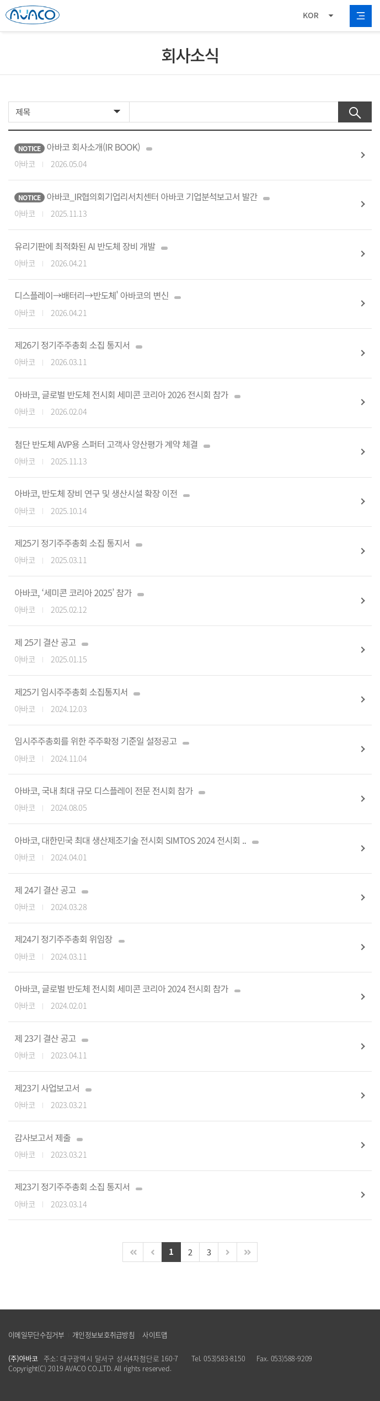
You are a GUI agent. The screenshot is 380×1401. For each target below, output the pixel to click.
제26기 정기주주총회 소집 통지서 (179, 353)
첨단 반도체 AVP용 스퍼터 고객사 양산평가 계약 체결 (179, 452)
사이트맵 (154, 1334)
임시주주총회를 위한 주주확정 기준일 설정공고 (179, 749)
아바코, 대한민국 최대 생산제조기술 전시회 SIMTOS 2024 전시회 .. (179, 848)
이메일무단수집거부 (36, 1334)
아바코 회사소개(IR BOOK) (179, 155)
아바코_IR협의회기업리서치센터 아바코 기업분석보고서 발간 (179, 205)
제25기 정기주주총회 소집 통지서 (179, 551)
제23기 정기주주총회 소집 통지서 (179, 1195)
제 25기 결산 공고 (179, 650)
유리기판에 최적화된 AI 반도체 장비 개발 (179, 254)
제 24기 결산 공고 (179, 898)
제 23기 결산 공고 (179, 1046)
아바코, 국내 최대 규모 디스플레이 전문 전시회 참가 (179, 799)
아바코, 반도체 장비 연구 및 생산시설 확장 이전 (179, 501)
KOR (311, 14)
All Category (361, 16)
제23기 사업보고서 (179, 1096)
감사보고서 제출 (179, 1146)
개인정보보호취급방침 (103, 1334)
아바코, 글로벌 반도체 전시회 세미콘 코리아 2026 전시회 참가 (179, 403)
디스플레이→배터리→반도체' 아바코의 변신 (179, 303)
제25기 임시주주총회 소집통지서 (179, 700)
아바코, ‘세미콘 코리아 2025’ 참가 (179, 601)
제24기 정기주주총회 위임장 (179, 947)
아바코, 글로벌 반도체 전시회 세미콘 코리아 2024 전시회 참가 (179, 997)
